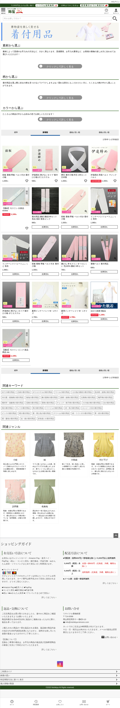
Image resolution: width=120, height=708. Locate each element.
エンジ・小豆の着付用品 (92, 408)
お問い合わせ (110, 637)
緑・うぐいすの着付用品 (82, 413)
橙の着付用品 (24, 413)
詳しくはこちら (48, 597)
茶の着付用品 (38, 408)
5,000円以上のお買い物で (34, 5)
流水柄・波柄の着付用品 (104, 392)
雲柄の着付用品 (48, 403)
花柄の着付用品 (32, 403)
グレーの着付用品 (23, 408)
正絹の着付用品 (23, 392)
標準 (16, 132)
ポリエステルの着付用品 (42, 392)
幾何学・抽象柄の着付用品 (12, 403)
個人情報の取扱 (7, 683)
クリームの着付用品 (61, 413)
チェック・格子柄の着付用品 (68, 403)
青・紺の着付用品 (102, 413)
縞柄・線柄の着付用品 (69, 397)
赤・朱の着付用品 (72, 408)
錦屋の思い (5, 675)
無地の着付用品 (32, 397)
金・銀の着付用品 (28, 419)
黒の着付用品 (7, 408)
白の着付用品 (108, 403)
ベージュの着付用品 (54, 408)
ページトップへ (116, 535)
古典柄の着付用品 (88, 397)
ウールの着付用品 (62, 392)
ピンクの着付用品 (9, 413)
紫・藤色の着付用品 (10, 419)
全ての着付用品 (8, 392)
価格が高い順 (104, 132)
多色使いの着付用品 (46, 419)
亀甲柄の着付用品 (105, 397)
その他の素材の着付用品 (82, 392)
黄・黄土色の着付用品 (41, 413)
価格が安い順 (74, 132)
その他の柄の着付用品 (92, 403)
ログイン (116, 2)
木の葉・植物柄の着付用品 (12, 397)
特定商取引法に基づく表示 (11, 679)
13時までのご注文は (85, 5)
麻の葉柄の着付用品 (49, 397)
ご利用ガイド (6, 671)
